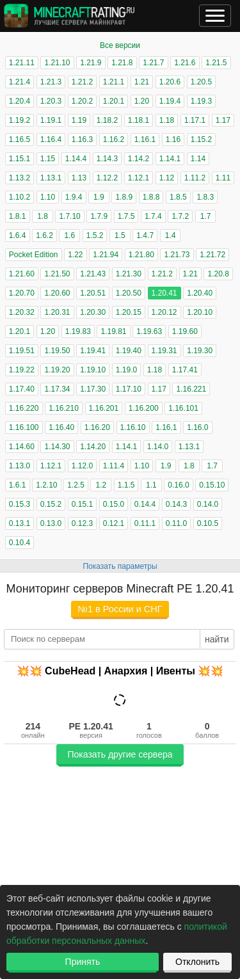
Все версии (120, 45)
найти (217, 639)
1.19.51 (22, 350)
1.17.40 (22, 389)
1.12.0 (82, 465)
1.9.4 (74, 197)
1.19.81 (113, 331)
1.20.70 (22, 293)
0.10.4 (19, 542)
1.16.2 (113, 139)
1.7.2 (180, 216)
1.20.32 (22, 312)
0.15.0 (113, 504)
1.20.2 (82, 101)
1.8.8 (151, 197)
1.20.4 (19, 101)
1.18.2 (107, 120)
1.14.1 (169, 158)
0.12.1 (113, 523)
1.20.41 (164, 293)
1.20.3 (50, 101)
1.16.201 (104, 408)
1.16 (173, 139)
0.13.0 (50, 523)
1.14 (198, 158)
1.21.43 (93, 273)
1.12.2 (107, 177)
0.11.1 (145, 523)
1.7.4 (153, 216)
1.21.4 (19, 81)
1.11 (223, 177)
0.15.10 (212, 485)
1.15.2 (201, 139)
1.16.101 (183, 408)
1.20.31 (57, 312)
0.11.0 (176, 523)
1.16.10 (133, 427)
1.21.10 (57, 62)
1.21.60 (22, 273)
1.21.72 (212, 254)
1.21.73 (176, 254)
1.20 (141, 101)
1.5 (120, 235)
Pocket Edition (33, 254)
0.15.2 (50, 504)
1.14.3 (107, 158)
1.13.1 (50, 177)
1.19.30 (199, 350)
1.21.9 (90, 62)
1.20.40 (199, 293)
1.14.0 (157, 446)
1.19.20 (57, 369)
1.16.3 (82, 139)
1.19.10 (93, 369)
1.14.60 (22, 446)
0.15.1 (82, 504)
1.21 (141, 81)
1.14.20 (93, 446)
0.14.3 (176, 504)
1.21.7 (153, 62)
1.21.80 (141, 254)
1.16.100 (24, 427)
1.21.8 (121, 62)
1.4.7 (145, 235)
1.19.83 (78, 331)
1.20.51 (93, 293)
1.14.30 (57, 446)
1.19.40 (128, 350)
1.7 (205, 216)
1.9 (98, 197)
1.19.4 (169, 101)
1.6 (69, 235)
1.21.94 (105, 254)
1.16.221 (191, 389)
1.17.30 (93, 389)
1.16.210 (64, 408)
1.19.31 (164, 350)
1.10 (47, 197)
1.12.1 (138, 177)
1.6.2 (44, 235)
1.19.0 (126, 369)
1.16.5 (19, 139)
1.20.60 (57, 293)
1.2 (100, 485)
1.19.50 (57, 350)
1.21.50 (57, 273)
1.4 (170, 235)
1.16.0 (197, 427)
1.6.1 (17, 485)
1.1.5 (126, 485)
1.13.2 (19, 177)
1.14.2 (138, 158)
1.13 (79, 177)
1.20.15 (128, 312)
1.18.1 (138, 120)
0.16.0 (178, 485)
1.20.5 (201, 81)
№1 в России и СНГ (119, 609)
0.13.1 (19, 523)
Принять (82, 962)
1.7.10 (69, 216)
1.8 (42, 216)
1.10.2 (19, 197)
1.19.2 (19, 120)
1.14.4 (75, 158)
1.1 (151, 485)
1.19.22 (22, 369)
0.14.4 (145, 504)
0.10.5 (207, 523)
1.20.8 (217, 273)
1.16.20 (97, 427)
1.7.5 (126, 216)
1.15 (47, 158)
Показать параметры (120, 566)
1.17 (223, 120)
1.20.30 (93, 312)
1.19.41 (93, 350)
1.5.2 (95, 235)
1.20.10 (199, 312)
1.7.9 (99, 216)
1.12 (166, 177)
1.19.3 (201, 101)
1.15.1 (19, 158)
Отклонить (197, 962)
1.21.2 (82, 81)
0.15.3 (19, 504)
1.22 (75, 254)
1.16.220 (24, 408)
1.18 (166, 120)
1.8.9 (123, 197)
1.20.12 (164, 312)
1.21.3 (50, 81)
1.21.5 (216, 62)
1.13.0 (19, 465)
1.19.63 (149, 331)
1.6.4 (17, 235)
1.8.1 (17, 216)
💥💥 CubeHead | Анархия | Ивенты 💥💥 (120, 670)
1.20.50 (128, 293)
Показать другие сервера (119, 754)
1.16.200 (144, 408)
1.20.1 (113, 101)
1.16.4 (50, 139)
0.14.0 (207, 504)
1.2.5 (75, 485)
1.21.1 (113, 81)
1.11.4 (113, 465)
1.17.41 (185, 369)
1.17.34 (57, 389)
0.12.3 (82, 523)
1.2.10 (46, 485)
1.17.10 (128, 389)
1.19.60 (185, 331)
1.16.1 (145, 139)
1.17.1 (194, 120)
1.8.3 (205, 197)
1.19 (79, 120)
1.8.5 (178, 197)
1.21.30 (128, 273)
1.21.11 (22, 62)
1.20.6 (169, 81)
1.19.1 (50, 120)
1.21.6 (184, 62)
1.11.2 (194, 177)
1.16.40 (61, 427)
